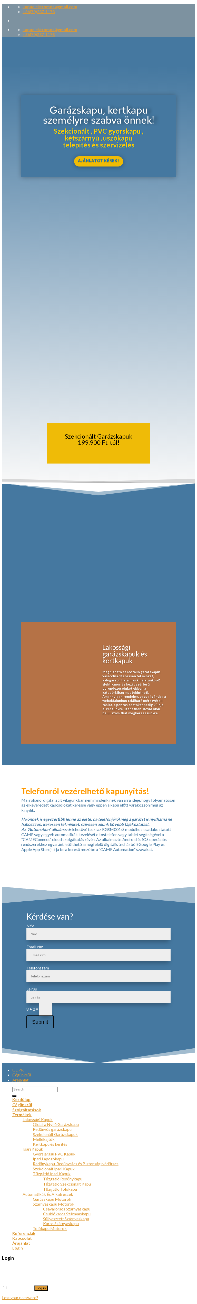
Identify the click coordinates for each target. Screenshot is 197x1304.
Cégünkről (21, 1074)
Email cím (34, 946)
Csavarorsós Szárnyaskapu (66, 1208)
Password (12, 1277)
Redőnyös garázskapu (52, 1129)
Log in (41, 1288)
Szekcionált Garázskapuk (55, 1134)
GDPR (18, 1069)
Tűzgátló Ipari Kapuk (52, 1173)
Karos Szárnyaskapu (61, 1223)
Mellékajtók (44, 1139)
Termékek (22, 1114)
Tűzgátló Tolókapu (60, 1189)
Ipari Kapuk (33, 1148)
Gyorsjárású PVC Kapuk (54, 1153)
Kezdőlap (21, 1099)
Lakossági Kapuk (38, 1119)
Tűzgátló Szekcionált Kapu (67, 1183)
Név (30, 925)
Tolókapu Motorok (50, 1228)
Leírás (31, 988)
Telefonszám (37, 967)
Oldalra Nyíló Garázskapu (56, 1124)
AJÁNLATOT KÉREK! (98, 160)
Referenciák (23, 1233)
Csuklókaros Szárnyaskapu (67, 1213)
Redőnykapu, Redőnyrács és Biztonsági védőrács (76, 1163)
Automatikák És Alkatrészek (48, 1194)
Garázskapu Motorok (52, 1199)
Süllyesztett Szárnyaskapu (66, 1218)
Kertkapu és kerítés (50, 1144)
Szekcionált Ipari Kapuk (54, 1168)
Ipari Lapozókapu (48, 1158)
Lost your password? (20, 1297)
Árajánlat (20, 1079)
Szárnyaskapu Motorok (53, 1203)
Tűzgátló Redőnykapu (62, 1178)
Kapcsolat (22, 1238)
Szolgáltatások (26, 1109)
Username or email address (27, 1268)
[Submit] (14, 1096)
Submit (40, 1022)
